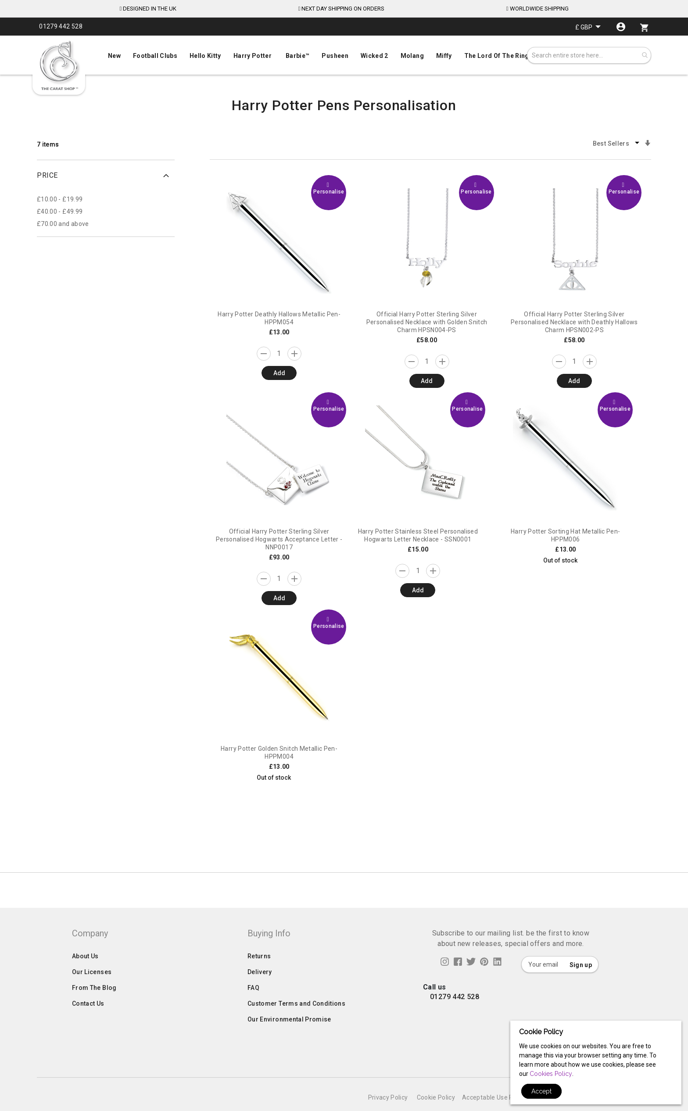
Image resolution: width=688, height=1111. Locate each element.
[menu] (344, 54)
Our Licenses (91, 989)
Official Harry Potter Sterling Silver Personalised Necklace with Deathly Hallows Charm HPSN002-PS (574, 322)
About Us (85, 973)
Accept (541, 1091)
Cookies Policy (551, 1073)
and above (63, 223)
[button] (588, 27)
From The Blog (94, 1005)
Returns (259, 973)
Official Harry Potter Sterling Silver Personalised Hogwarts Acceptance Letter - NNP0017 (279, 539)
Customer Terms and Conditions (296, 1021)
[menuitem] (344, 55)
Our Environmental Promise (289, 1036)
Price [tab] (47, 175)
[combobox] (589, 55)
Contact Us (88, 1021)
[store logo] (59, 66)
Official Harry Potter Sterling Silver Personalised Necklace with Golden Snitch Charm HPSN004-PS (426, 322)
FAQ (253, 1005)
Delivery (259, 989)
